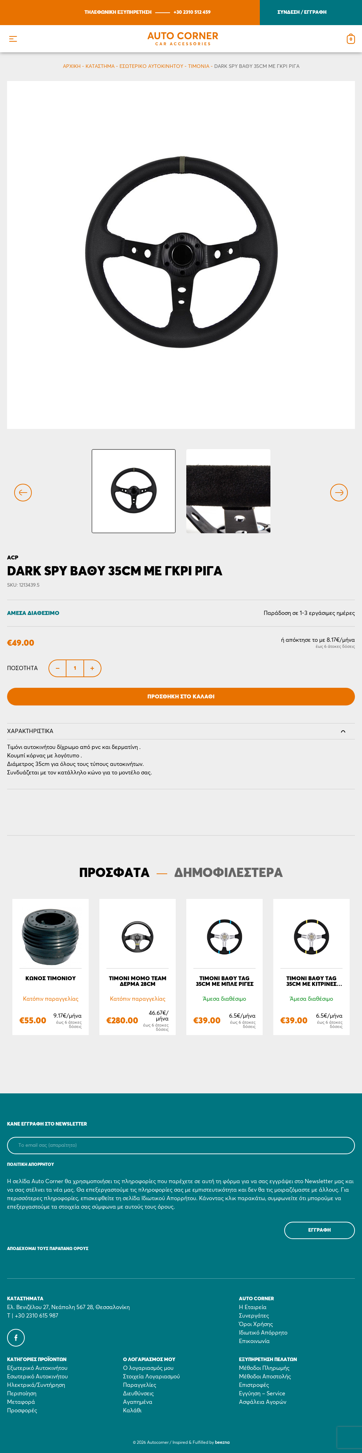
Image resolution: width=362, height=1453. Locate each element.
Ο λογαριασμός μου (148, 1368)
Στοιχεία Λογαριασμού (151, 1376)
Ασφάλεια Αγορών (262, 1402)
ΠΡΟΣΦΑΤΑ (114, 873)
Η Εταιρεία (253, 1307)
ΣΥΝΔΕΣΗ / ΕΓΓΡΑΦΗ (302, 12)
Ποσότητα (22, 668)
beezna (222, 1443)
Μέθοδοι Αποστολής (265, 1376)
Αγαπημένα (137, 1402)
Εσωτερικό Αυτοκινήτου (151, 66)
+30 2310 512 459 (192, 12)
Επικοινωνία (254, 1341)
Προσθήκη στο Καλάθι (181, 696)
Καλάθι (132, 1410)
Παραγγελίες (139, 1385)
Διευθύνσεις (138, 1393)
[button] (13, 38)
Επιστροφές (254, 1385)
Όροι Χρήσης (256, 1324)
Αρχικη (72, 66)
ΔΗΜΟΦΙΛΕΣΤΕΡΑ (228, 873)
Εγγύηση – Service (262, 1393)
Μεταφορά (21, 1402)
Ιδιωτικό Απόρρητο (263, 1333)
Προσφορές (22, 1410)
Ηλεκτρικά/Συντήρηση (36, 1385)
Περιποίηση (21, 1393)
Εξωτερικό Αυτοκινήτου (37, 1368)
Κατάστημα (100, 66)
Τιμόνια (198, 66)
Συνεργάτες (254, 1316)
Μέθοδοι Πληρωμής (264, 1368)
